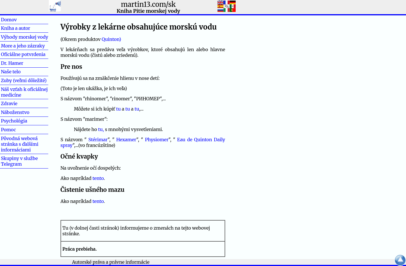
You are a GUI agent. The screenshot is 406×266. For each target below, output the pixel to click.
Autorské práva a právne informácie (111, 262)
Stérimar (98, 139)
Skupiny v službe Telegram (19, 161)
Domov (18, 19)
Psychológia (14, 121)
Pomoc (17, 129)
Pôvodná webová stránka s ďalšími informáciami (19, 144)
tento (98, 178)
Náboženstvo (15, 112)
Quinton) (111, 39)
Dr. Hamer (12, 63)
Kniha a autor (15, 28)
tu (118, 109)
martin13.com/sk (148, 4)
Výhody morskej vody (24, 37)
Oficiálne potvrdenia (23, 54)
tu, (101, 129)
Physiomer (156, 139)
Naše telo (10, 71)
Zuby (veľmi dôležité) (24, 80)
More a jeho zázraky (23, 46)
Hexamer (126, 139)
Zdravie (18, 103)
